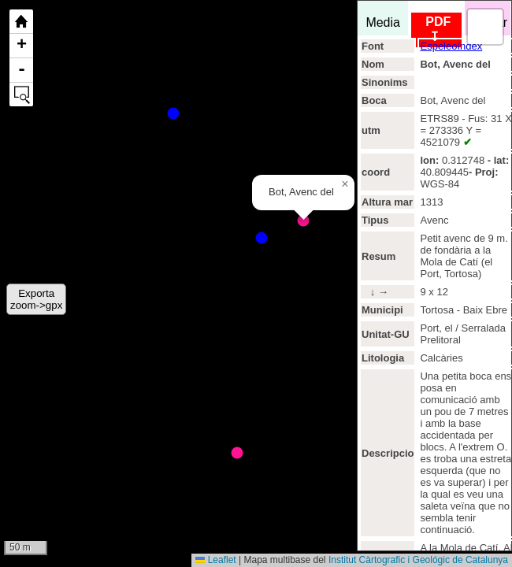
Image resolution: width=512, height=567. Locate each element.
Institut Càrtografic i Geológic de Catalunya (418, 559)
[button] (345, 184)
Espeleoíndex (451, 46)
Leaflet (215, 559)
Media (382, 18)
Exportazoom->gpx (36, 299)
